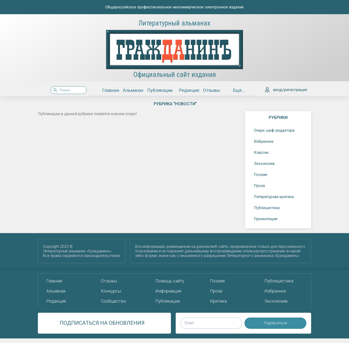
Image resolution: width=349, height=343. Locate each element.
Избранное (263, 141)
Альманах (133, 90)
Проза (260, 185)
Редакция (189, 90)
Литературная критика (275, 196)
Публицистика (268, 207)
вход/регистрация (290, 89)
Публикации (161, 90)
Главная (110, 90)
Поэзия (261, 174)
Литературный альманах (174, 23)
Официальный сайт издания (174, 74)
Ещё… (239, 90)
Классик (261, 152)
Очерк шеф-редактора (274, 130)
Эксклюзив (264, 163)
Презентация (267, 218)
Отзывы (211, 90)
